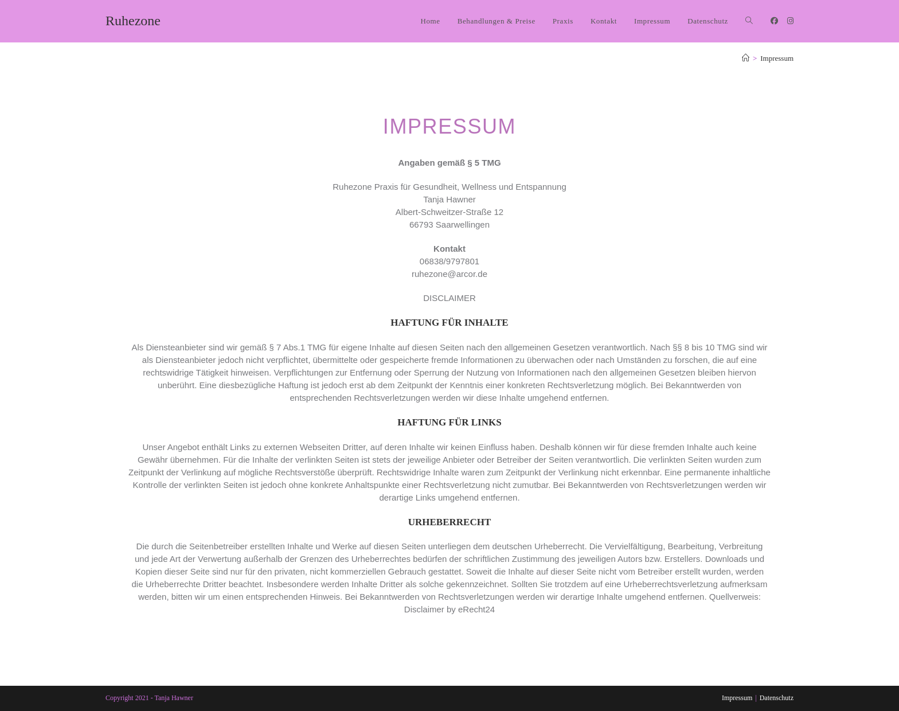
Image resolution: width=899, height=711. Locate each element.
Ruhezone (133, 20)
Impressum (777, 58)
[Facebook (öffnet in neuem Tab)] (774, 21)
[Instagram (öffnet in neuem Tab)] (790, 21)
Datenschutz (777, 698)
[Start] (745, 58)
